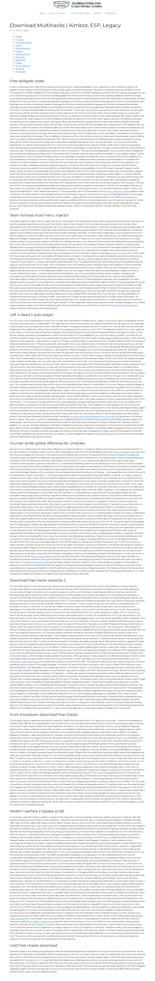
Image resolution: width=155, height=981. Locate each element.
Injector (19, 51)
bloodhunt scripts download (23, 662)
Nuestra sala (57, 13)
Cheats (19, 63)
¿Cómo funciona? (79, 13)
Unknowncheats (24, 42)
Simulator (20, 57)
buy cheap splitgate (43, 556)
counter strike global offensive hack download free (94, 416)
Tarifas (97, 13)
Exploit (19, 45)
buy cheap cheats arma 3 (40, 921)
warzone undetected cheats (126, 452)
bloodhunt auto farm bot (36, 562)
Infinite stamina (23, 48)
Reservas (110, 13)
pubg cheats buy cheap (118, 191)
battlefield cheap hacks (126, 305)
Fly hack (20, 40)
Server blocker (23, 54)
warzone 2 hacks (118, 253)
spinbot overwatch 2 (54, 741)
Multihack (20, 71)
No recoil (20, 69)
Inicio (43, 13)
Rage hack (21, 60)
